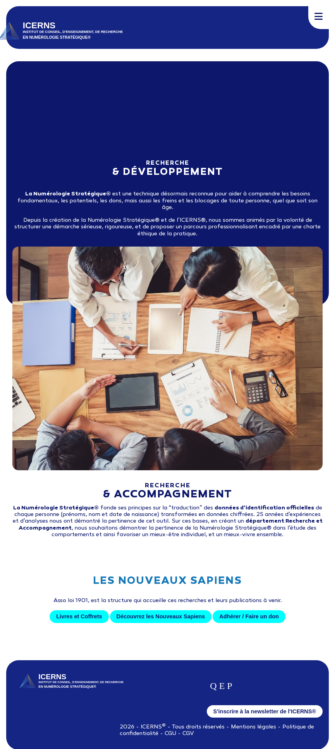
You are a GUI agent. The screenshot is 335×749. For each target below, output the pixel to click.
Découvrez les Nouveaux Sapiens (161, 616)
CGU (170, 733)
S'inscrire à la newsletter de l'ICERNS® (264, 711)
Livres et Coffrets (79, 616)
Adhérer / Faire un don (249, 616)
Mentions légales (253, 727)
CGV (188, 733)
